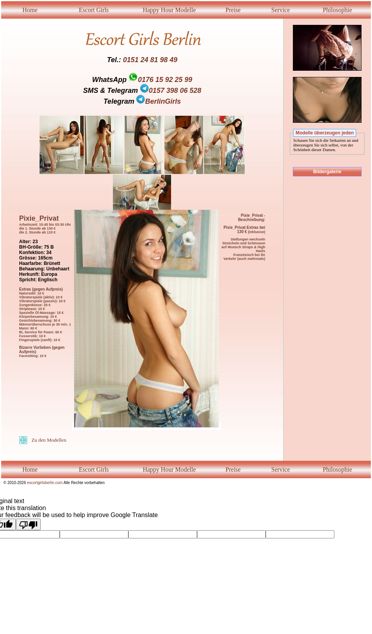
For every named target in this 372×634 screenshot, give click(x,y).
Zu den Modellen (48, 440)
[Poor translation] (28, 524)
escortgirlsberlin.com (45, 483)
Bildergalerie (327, 171)
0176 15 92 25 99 (165, 80)
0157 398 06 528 (170, 90)
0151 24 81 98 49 (150, 60)
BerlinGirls (158, 101)
